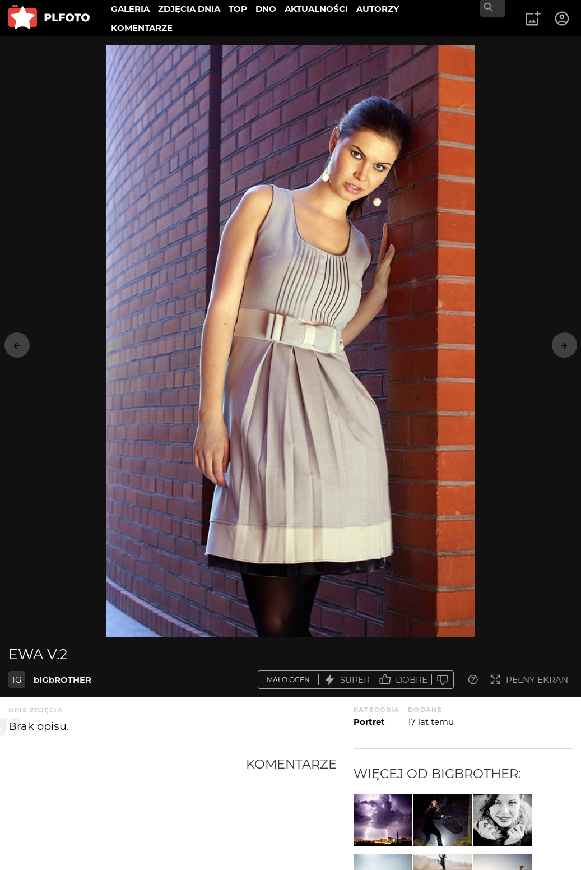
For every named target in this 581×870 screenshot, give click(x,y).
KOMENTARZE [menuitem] (142, 27)
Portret (369, 721)
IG (17, 679)
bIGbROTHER (62, 679)
